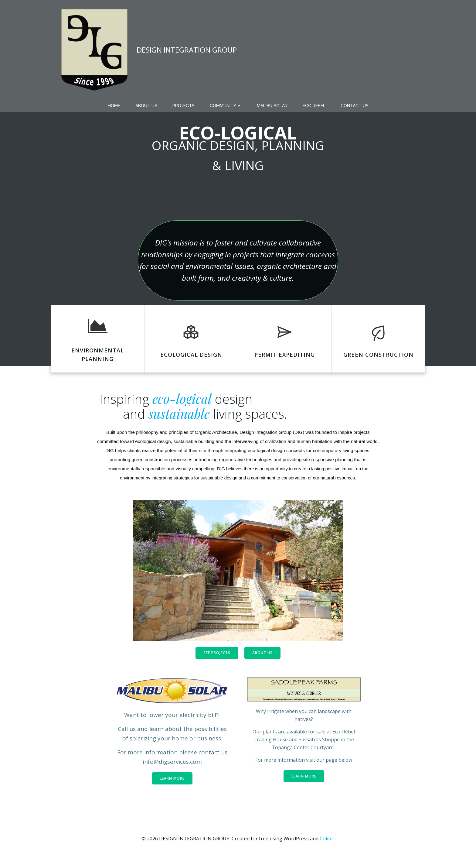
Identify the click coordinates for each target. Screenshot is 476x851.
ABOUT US (146, 105)
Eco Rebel (314, 105)
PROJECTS (183, 105)
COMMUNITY (226, 105)
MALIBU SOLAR (272, 105)
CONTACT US (355, 105)
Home (114, 105)
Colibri (327, 838)
